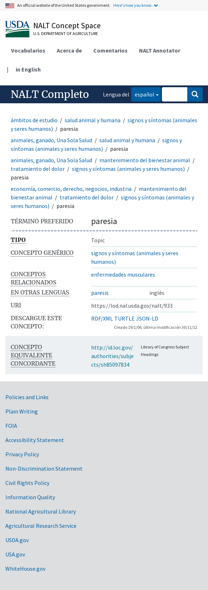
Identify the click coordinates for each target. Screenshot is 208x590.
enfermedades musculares (123, 274)
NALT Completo (50, 94)
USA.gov (15, 554)
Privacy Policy (22, 454)
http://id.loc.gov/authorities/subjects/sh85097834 (112, 356)
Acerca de (69, 50)
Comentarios (110, 50)
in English (28, 69)
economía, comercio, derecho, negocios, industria (71, 188)
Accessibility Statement (34, 439)
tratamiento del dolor (38, 168)
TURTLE (124, 318)
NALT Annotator (159, 50)
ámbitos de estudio (34, 120)
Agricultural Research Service (40, 525)
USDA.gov (17, 540)
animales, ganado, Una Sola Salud (51, 140)
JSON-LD (147, 318)
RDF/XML (102, 318)
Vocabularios (28, 50)
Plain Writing (21, 411)
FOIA (11, 425)
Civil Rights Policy (27, 482)
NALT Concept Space (67, 25)
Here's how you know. (133, 5)
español (142, 94)
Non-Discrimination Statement (44, 468)
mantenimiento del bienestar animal (144, 160)
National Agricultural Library (40, 511)
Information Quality (30, 497)
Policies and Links (27, 397)
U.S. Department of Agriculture (65, 33)
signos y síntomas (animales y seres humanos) (128, 168)
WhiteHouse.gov (25, 568)
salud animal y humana (92, 120)
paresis (100, 292)
